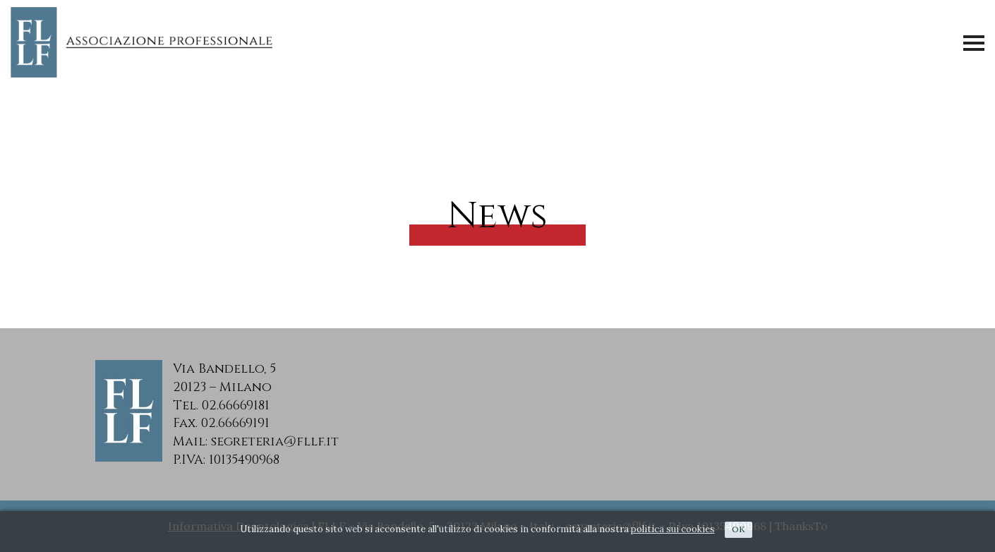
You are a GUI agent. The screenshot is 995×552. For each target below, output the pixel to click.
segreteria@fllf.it (275, 441)
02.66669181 (236, 405)
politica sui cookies (673, 529)
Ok (738, 529)
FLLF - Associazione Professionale (145, 42)
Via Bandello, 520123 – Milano (224, 378)
